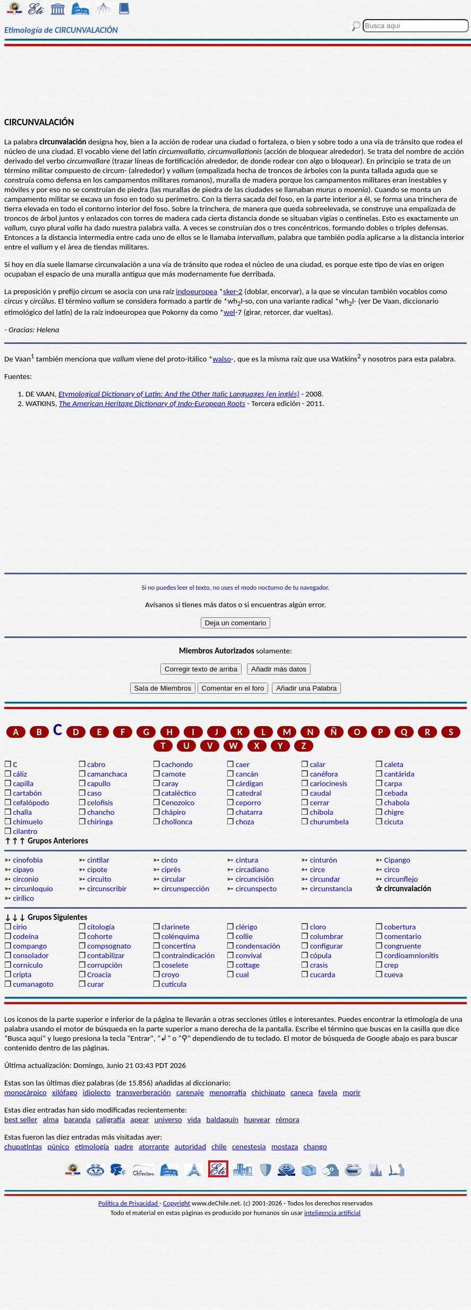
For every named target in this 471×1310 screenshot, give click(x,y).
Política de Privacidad (128, 1203)
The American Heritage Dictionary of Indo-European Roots (152, 403)
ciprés (171, 869)
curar (95, 984)
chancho (100, 812)
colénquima (180, 936)
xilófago (65, 1092)
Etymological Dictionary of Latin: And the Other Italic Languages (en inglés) (178, 394)
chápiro (173, 812)
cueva (393, 974)
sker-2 (233, 291)
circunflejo (401, 879)
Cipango (397, 860)
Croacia (99, 974)
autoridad (190, 1146)
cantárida (399, 774)
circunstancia (331, 888)
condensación (258, 946)
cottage (248, 965)
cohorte (99, 936)
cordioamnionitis (411, 955)
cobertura (400, 927)
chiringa (100, 821)
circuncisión (255, 879)
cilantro (25, 831)
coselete (175, 965)
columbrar (327, 936)
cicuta (393, 821)
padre (124, 1146)
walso (221, 359)
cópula (321, 955)
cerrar (319, 802)
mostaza (284, 1146)
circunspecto (256, 888)
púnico (58, 1146)
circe (318, 869)
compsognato (109, 946)
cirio (20, 927)
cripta (22, 974)
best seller (20, 1119)
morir (351, 1092)
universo (168, 1119)
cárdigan (249, 783)
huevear (257, 1119)
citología (101, 927)
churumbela (329, 821)
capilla (23, 783)
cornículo (27, 965)
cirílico (23, 898)
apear (140, 1119)
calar (318, 764)
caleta (393, 764)
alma (51, 1119)
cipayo (23, 869)
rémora (287, 1119)
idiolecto (97, 1092)
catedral (249, 793)
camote (173, 774)
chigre (394, 812)
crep (391, 965)
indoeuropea (196, 291)
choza (245, 821)
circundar (325, 879)
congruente (402, 946)
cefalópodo (31, 802)
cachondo (177, 764)
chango (315, 1146)
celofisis (100, 802)
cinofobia (27, 860)
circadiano (252, 869)
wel (229, 312)
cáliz (20, 774)
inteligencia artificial (332, 1213)
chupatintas (23, 1146)
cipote (97, 869)
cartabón (27, 793)
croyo (170, 974)
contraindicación (188, 955)
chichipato (268, 1092)
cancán (247, 774)
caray (169, 783)
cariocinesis (328, 783)
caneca (301, 1092)
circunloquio (33, 888)
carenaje (190, 1092)
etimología (92, 1146)
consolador (30, 955)
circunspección (185, 888)
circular (173, 879)
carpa (393, 783)
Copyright (176, 1203)
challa (22, 812)
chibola (321, 812)
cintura (247, 860)
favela (327, 1092)
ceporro (248, 802)
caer (243, 764)
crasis (319, 965)
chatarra (249, 812)
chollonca (176, 821)
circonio (25, 879)
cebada (395, 793)
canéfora (324, 774)
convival (249, 955)
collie (244, 936)
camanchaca (107, 774)
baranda (77, 1119)
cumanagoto (33, 984)
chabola (396, 802)
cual (242, 974)
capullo (98, 783)
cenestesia (249, 1146)
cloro (318, 927)
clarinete (175, 927)
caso (94, 793)
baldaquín (222, 1119)
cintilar (98, 860)
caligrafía (110, 1119)
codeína (25, 936)
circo (391, 869)
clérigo (247, 927)
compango (30, 946)
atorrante (154, 1146)
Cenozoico (177, 802)
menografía (227, 1092)
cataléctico (178, 793)
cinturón (323, 860)
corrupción (104, 965)
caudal (320, 793)
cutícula (173, 984)
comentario (402, 936)
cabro (96, 764)
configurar (326, 946)
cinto (169, 860)
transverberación (143, 1092)
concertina (178, 946)
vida (194, 1119)
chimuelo (27, 821)
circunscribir (106, 888)
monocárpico (25, 1092)
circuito (99, 879)
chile (219, 1146)
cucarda (323, 974)
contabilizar (105, 955)
